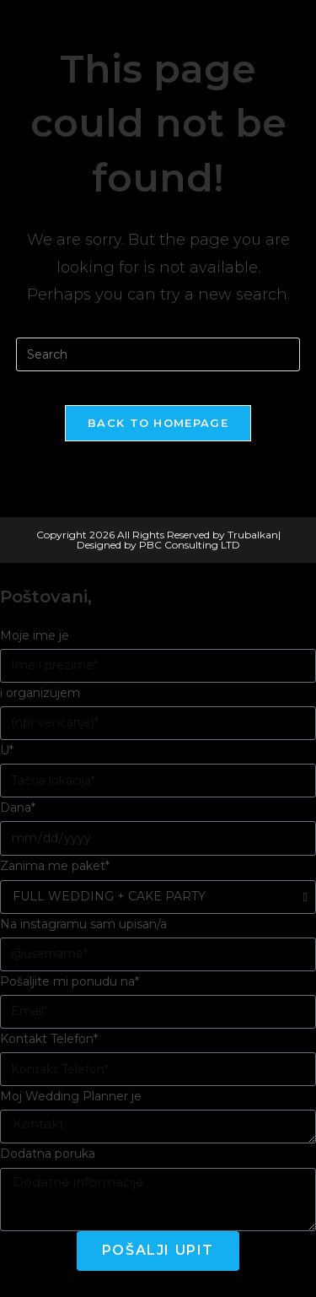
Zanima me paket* (55, 865)
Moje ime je (34, 635)
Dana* (17, 807)
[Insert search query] (158, 354)
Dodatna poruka (47, 1153)
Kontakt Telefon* (49, 1038)
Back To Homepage (158, 423)
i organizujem (40, 692)
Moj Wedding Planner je (71, 1096)
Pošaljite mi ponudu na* (69, 981)
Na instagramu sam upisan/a (83, 924)
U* (6, 750)
